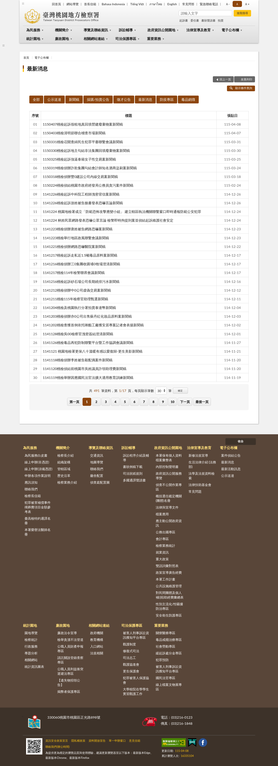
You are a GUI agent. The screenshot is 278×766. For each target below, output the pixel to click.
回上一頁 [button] (225, 79)
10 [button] (172, 402)
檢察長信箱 (33, 496)
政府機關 (96, 633)
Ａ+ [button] (247, 4)
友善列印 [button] (246, 79)
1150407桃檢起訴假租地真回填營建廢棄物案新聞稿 (83, 124)
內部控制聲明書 (167, 467)
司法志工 (129, 658)
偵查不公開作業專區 (169, 487)
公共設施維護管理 (169, 586)
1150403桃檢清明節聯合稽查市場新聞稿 (74, 133)
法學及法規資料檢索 (202, 475)
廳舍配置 (96, 476)
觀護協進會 (131, 664)
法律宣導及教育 (198, 30)
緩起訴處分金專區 (169, 653)
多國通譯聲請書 (134, 480)
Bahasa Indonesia (113, 4)
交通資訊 (96, 455)
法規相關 (96, 653)
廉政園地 (62, 38)
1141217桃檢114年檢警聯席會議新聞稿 (74, 272)
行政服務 (31, 646)
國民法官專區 (165, 678)
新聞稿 (74, 99)
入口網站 (96, 646)
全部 (36, 99)
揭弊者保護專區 (68, 691)
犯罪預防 (162, 660)
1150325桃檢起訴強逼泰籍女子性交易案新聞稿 (79, 159)
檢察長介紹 (65, 455)
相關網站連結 (94, 38)
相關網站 (31, 660)
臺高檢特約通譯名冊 (38, 520)
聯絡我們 (31, 489)
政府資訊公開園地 (161, 30)
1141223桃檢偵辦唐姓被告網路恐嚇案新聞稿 (78, 229)
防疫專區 (167, 99)
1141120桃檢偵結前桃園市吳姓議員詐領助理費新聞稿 (84, 368)
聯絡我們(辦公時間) (57, 746)
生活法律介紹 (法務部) (202, 464)
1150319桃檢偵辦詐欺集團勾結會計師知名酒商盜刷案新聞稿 (90, 168)
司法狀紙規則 (132, 473)
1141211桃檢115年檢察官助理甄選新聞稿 (75, 299)
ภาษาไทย (155, 4)
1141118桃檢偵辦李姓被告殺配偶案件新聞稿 (78, 360)
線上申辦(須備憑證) (38, 469)
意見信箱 (134, 740)
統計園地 (33, 38)
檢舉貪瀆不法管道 (70, 640)
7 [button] (144, 402)
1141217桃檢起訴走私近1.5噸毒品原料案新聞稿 (80, 255)
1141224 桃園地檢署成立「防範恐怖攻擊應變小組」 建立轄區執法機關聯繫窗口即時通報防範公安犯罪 (122, 211)
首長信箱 (90, 4)
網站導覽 (72, 4)
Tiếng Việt (137, 4)
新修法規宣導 (198, 455)
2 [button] (96, 402)
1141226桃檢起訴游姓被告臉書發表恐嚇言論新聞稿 (83, 203)
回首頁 (56, 4)
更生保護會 (131, 671)
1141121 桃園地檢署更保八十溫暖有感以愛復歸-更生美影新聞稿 (92, 351)
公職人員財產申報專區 (70, 648)
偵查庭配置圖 (100, 482)
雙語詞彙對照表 (167, 566)
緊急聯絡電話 (209, 4)
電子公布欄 (230, 30)
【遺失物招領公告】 (68, 682)
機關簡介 (62, 30)
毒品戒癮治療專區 (169, 640)
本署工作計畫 (165, 579)
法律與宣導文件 (167, 507)
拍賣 (220, 20)
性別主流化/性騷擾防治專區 (169, 606)
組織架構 (63, 462)
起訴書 (183, 20)
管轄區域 (63, 469)
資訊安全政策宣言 (56, 740)
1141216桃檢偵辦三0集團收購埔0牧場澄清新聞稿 (81, 264)
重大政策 (162, 559)
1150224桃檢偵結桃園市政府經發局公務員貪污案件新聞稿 (88, 185)
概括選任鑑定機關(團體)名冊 (169, 498)
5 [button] (125, 402)
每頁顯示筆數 (144, 391)
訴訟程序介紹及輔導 (136, 457)
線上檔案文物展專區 (169, 687)
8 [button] (153, 402)
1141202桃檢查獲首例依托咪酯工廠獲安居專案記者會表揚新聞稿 (93, 325)
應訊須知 (31, 482)
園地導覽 (31, 633)
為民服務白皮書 (36, 455)
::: (23, 3)
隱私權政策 (78, 740)
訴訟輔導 (126, 30)
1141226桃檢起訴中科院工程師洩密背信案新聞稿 (81, 194)
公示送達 (54, 99)
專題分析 (31, 653)
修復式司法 (131, 651)
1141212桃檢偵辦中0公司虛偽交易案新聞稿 (77, 290)
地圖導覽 (96, 462)
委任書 (194, 20)
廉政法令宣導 (67, 633)
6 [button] (135, 402)
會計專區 (162, 539)
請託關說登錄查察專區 (70, 660)
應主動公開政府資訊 (169, 523)
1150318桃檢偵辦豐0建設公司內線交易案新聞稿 (80, 176)
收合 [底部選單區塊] (240, 441)
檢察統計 (31, 640)
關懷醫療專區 (165, 633)
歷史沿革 (63, 476)
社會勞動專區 (165, 646)
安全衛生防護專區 (169, 615)
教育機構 (96, 640)
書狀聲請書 (208, 20)
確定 (180, 390)
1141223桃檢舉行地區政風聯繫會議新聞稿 (76, 238)
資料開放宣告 (97, 740)
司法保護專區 (125, 38)
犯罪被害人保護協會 (136, 680)
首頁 (26, 57)
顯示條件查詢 (241, 88)
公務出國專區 (165, 532)
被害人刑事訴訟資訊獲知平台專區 (136, 635)
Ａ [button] (237, 4)
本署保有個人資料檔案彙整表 (169, 457)
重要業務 (154, 38)
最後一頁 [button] (201, 402)
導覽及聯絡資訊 (96, 30)
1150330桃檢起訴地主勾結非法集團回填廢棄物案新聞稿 (86, 150)
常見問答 (188, 4)
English (172, 4)
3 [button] (106, 402)
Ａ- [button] (227, 4)
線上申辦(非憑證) (37, 462)
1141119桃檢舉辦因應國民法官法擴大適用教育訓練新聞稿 (88, 377)
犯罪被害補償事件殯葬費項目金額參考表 (38, 507)
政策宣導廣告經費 (169, 572)
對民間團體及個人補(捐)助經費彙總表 (170, 595)
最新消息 (37, 68)
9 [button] (163, 402)
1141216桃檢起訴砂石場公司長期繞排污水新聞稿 (81, 281)
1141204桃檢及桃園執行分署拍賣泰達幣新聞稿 (79, 307)
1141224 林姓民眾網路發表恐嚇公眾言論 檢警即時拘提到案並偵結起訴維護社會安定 (108, 220)
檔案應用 (162, 514)
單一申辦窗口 (117, 740)
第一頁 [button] (74, 402)
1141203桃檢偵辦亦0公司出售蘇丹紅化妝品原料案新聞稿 (87, 316)
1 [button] (87, 402)
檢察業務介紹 (67, 482)
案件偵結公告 (231, 455)
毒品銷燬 (188, 99)
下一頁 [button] (185, 402)
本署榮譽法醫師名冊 (38, 532)
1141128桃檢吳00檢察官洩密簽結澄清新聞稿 (78, 334)
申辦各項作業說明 (38, 476)
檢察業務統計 (165, 545)
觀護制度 (129, 644)
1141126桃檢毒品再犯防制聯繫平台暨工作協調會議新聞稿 (88, 342)
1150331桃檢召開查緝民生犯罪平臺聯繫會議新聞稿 (83, 142)
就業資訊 (162, 552)
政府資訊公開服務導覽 (169, 475)
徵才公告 (124, 99)
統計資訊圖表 (34, 666)
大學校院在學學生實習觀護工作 (136, 691)
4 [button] (115, 402)
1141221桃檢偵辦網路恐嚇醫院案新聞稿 (74, 246)
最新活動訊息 (231, 469)
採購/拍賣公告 (98, 99)
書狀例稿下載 (132, 467)
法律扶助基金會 (200, 485)
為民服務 (33, 30)
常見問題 (195, 491)
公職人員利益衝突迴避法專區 (70, 671)
